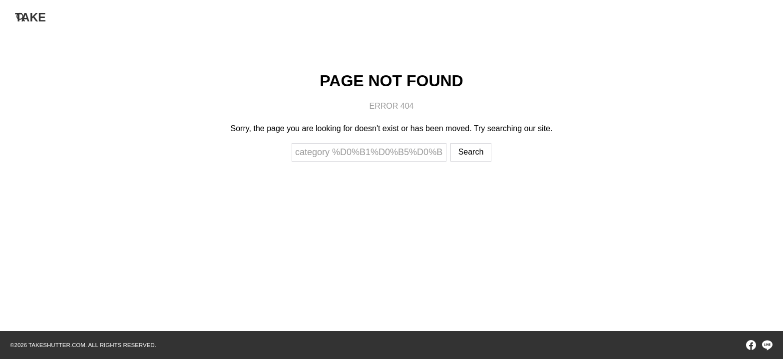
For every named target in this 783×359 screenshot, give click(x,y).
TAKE (31, 17)
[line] (767, 345)
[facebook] (751, 345)
